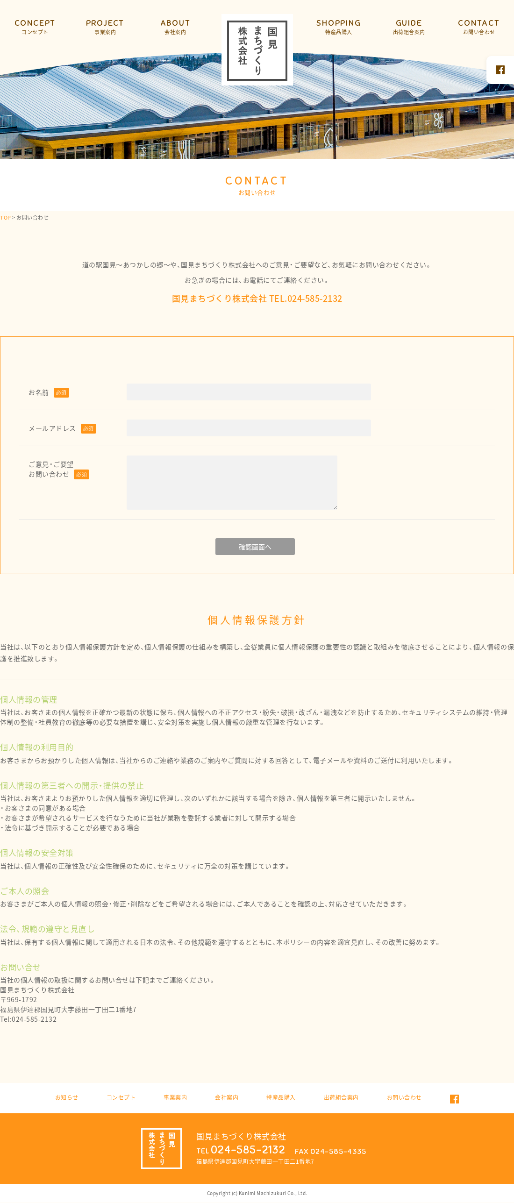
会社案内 (226, 1097)
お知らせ (67, 1097)
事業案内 (175, 1097)
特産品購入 (281, 1097)
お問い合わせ (404, 1097)
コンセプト (121, 1097)
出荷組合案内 (341, 1097)
